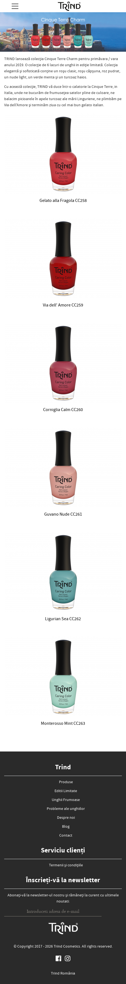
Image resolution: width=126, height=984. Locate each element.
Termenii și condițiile (66, 865)
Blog (66, 827)
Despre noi (66, 818)
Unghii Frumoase (66, 800)
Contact (65, 836)
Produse (66, 782)
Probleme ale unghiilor (66, 809)
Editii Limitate (66, 791)
